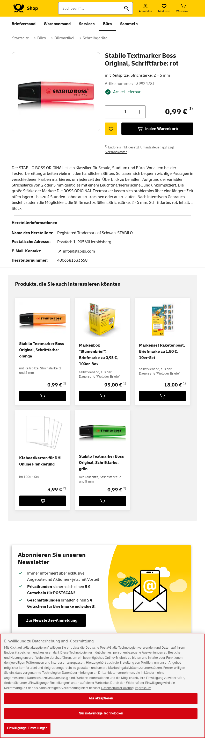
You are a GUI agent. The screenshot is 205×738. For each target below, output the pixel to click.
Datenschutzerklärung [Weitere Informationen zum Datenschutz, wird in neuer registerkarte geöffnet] (117, 692)
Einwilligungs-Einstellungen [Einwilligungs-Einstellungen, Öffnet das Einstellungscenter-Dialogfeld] (27, 732)
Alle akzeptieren (101, 702)
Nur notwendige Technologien (101, 717)
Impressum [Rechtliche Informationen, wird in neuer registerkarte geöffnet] (143, 692)
